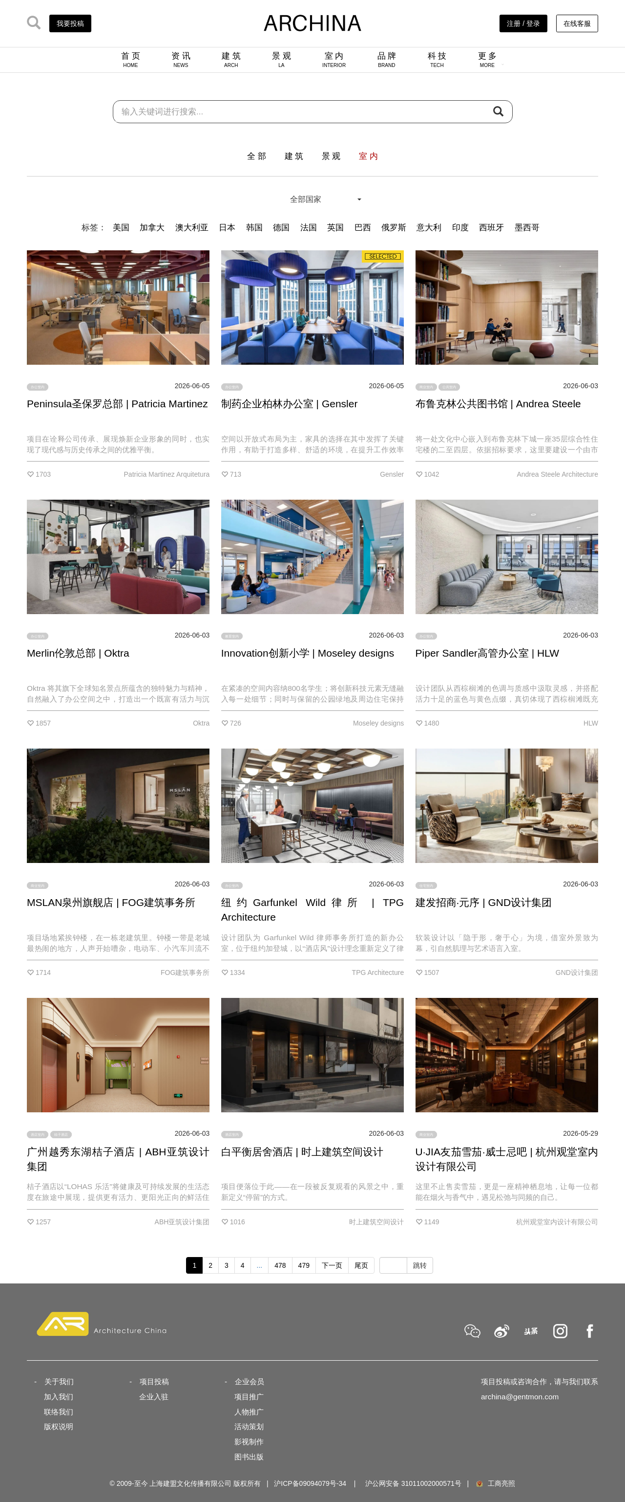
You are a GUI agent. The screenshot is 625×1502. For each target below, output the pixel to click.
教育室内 (232, 636)
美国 (121, 227)
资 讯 (180, 59)
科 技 (437, 59)
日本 (227, 227)
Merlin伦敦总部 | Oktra (78, 653)
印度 (460, 227)
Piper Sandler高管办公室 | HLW (487, 653)
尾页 (361, 1265)
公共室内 (449, 387)
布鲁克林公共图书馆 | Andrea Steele (498, 403)
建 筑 (231, 59)
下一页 (332, 1265)
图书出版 (249, 1457)
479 (304, 1265)
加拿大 (152, 227)
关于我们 (59, 1381)
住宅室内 (426, 885)
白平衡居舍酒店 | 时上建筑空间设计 (302, 1151)
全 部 (256, 156)
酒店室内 (37, 1134)
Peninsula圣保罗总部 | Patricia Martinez (117, 403)
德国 (281, 227)
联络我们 (58, 1412)
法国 (308, 227)
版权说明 (58, 1426)
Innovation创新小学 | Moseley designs (307, 653)
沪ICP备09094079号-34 (310, 1483)
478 (280, 1265)
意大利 (429, 227)
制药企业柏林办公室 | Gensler (289, 403)
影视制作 (249, 1441)
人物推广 (249, 1412)
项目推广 (249, 1396)
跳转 (420, 1265)
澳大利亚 (191, 227)
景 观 (281, 59)
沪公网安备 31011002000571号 (413, 1483)
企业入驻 (153, 1396)
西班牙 (491, 227)
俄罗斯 (393, 227)
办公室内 (37, 387)
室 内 (334, 59)
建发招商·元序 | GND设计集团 (484, 902)
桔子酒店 (61, 1134)
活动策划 (249, 1426)
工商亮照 (495, 1483)
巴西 (362, 227)
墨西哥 (527, 227)
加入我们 (58, 1396)
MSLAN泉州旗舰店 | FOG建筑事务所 (111, 902)
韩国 (254, 227)
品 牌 (386, 59)
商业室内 (426, 387)
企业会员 (249, 1381)
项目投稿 (154, 1381)
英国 (335, 227)
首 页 (130, 59)
